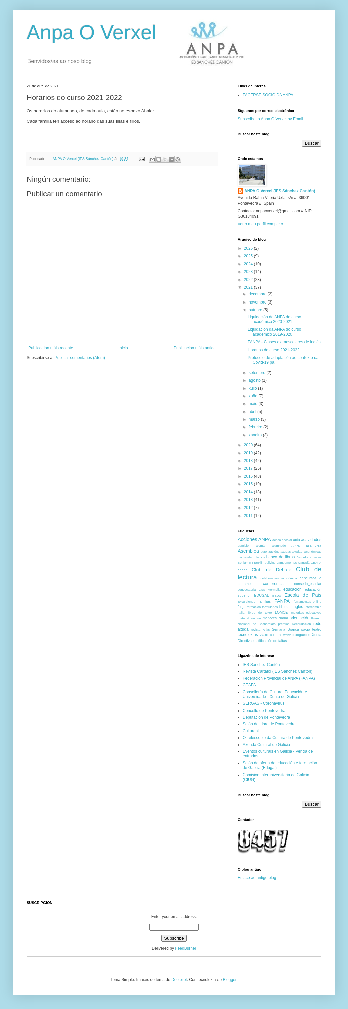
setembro (257, 372)
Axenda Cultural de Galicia (266, 744)
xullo (253, 388)
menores (270, 618)
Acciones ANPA (254, 539)
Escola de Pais (302, 595)
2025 (249, 256)
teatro (316, 629)
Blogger (229, 979)
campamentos (287, 562)
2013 (249, 499)
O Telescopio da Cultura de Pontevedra (278, 737)
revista (255, 629)
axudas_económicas (306, 551)
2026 (249, 248)
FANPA (282, 601)
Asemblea (248, 551)
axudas (285, 551)
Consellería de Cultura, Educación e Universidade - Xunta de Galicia (275, 694)
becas (317, 557)
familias (265, 601)
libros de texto (260, 612)
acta (296, 540)
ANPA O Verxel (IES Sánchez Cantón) (279, 191)
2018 (249, 460)
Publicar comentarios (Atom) (80, 357)
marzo (255, 419)
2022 (249, 279)
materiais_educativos (306, 612)
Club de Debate (271, 570)
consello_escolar (307, 584)
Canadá (304, 562)
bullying (270, 562)
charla (242, 570)
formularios (270, 607)
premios (283, 624)
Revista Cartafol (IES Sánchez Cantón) (277, 671)
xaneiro (256, 435)
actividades (311, 539)
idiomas (285, 607)
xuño (253, 396)
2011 (249, 515)
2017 (249, 468)
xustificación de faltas (270, 640)
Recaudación (301, 624)
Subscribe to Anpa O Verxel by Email (270, 119)
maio (253, 403)
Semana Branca (285, 629)
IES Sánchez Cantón (261, 664)
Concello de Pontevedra (264, 710)
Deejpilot (179, 979)
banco (260, 557)
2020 (249, 445)
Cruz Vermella (270, 589)
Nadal (283, 618)
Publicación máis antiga (195, 348)
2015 (249, 484)
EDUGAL (261, 595)
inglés (298, 606)
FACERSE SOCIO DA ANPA (268, 95)
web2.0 (288, 635)
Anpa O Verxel (91, 32)
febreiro (256, 427)
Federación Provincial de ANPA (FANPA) (279, 678)
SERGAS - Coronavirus (263, 703)
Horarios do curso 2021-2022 (273, 350)
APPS (295, 545)
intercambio (312, 607)
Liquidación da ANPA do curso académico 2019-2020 (274, 331)
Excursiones (246, 601)
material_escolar (249, 618)
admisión (244, 545)
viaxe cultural (270, 635)
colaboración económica (279, 578)
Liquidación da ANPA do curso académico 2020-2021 (274, 319)
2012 (249, 507)
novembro (258, 302)
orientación (299, 618)
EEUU (276, 595)
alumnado (279, 545)
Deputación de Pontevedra (266, 717)
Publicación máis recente (50, 348)
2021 (249, 287)
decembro (258, 294)
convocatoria (247, 589)
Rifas (266, 629)
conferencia (273, 583)
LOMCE (281, 612)
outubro (256, 310)
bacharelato (246, 557)
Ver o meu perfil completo (260, 224)
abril (253, 411)
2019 (249, 453)
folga (241, 607)
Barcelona (304, 557)
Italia (241, 612)
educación (292, 589)
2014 (249, 492)
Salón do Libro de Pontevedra (269, 724)
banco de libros (280, 557)
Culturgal (251, 731)
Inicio (123, 348)
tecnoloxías (248, 634)
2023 (249, 271)
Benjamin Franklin (251, 562)
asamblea (313, 545)
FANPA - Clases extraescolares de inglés (284, 342)
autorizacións (270, 551)
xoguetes (302, 635)
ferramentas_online (307, 601)
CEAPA (316, 562)
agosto (255, 380)
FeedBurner (185, 948)
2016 (249, 476)
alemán (261, 545)
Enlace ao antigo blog (257, 877)
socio (305, 629)
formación (254, 607)
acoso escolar (282, 540)
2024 (249, 264)
